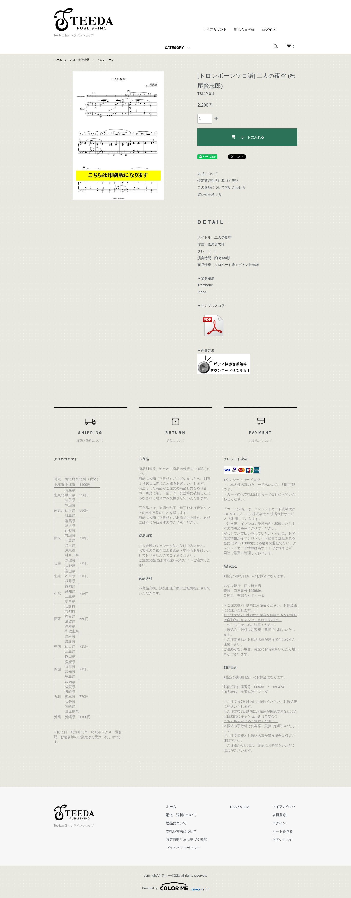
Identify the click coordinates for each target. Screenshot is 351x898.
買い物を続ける (209, 194)
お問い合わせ (283, 840)
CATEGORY (174, 47)
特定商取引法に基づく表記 (217, 180)
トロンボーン (105, 59)
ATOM (247, 807)
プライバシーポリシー (186, 848)
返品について (207, 174)
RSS (235, 807)
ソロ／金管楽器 (79, 59)
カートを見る (283, 831)
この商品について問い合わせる (221, 187)
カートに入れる (247, 137)
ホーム (58, 59)
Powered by (175, 886)
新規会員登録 (244, 29)
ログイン (268, 29)
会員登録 (280, 815)
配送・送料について (184, 815)
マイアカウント (215, 29)
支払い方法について (184, 831)
